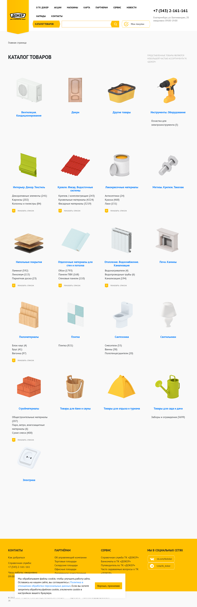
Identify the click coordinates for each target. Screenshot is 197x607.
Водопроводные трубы (120, 274)
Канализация (115, 278)
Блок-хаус (19, 345)
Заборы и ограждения (168, 417)
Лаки (111, 203)
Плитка (65, 345)
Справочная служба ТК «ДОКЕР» (120, 557)
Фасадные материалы (74, 203)
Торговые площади (66, 561)
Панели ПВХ (68, 274)
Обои (65, 270)
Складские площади (66, 565)
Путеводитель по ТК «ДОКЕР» (118, 565)
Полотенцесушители (119, 353)
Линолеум (21, 274)
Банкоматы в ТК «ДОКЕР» (116, 561)
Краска (112, 199)
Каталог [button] (46, 24)
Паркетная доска (24, 278)
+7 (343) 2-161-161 (170, 11)
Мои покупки (135, 24)
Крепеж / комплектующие (76, 195)
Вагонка (19, 353)
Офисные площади (65, 569)
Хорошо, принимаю (108, 585)
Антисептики (114, 195)
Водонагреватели (116, 270)
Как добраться (16, 557)
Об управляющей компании (71, 557)
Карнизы (20, 199)
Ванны (111, 349)
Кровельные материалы (76, 199)
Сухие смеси (22, 432)
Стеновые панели (71, 278)
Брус (17, 349)
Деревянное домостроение (70, 573)
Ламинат (20, 270)
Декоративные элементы (29, 195)
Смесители (113, 345)
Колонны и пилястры (26, 203)
